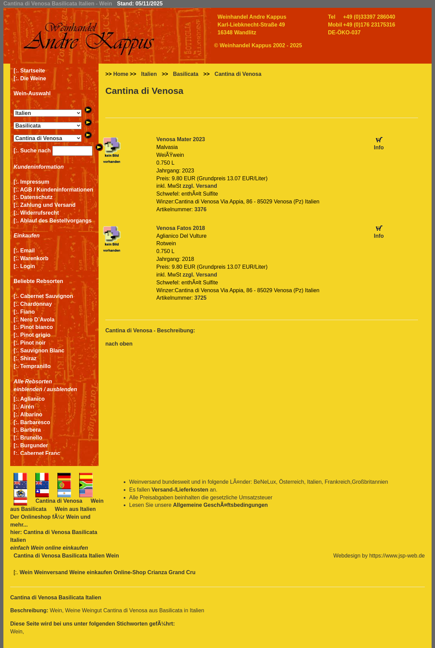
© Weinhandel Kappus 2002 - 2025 (258, 45)
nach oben (119, 344)
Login (27, 266)
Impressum (34, 182)
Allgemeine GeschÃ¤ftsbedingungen (220, 505)
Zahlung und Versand (48, 205)
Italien (149, 74)
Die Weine (33, 78)
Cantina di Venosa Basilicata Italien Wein (66, 556)
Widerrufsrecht (39, 213)
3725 (200, 298)
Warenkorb (34, 258)
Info (379, 147)
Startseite (32, 70)
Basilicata (185, 74)
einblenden (28, 389)
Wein (72, 517)
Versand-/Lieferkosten (180, 490)
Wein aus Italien (75, 509)
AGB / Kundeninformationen (56, 190)
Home (120, 74)
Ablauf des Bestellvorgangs (56, 220)
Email (27, 250)
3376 (200, 209)
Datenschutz (36, 197)
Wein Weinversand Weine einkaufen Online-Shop (83, 572)
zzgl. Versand (199, 186)
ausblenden (62, 389)
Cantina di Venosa (237, 74)
